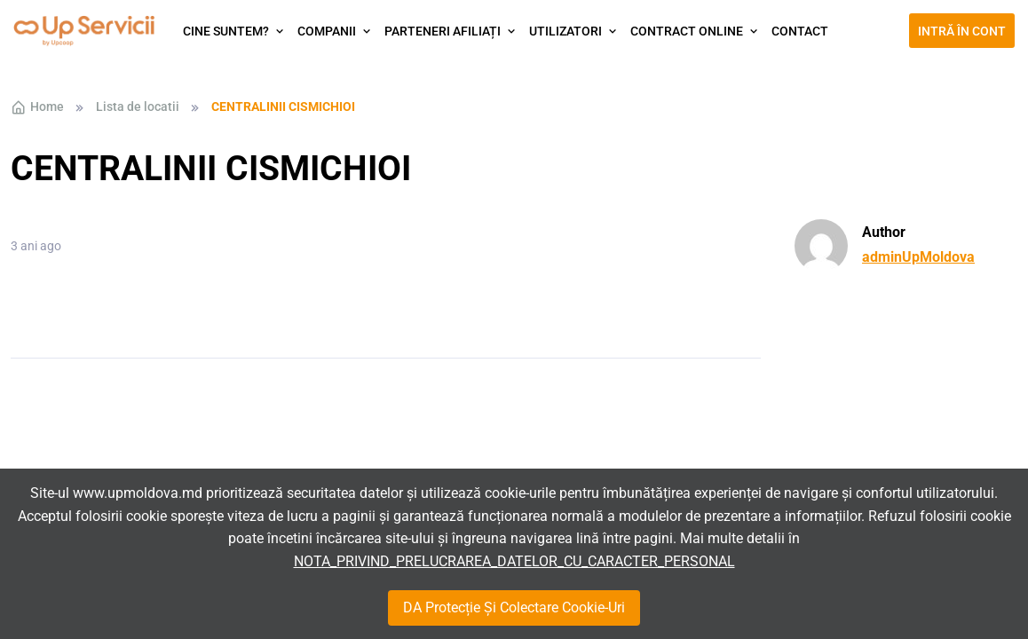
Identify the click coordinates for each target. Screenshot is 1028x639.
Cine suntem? (226, 31)
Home (37, 107)
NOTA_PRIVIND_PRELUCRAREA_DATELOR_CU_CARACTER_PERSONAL (514, 561)
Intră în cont (962, 31)
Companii (326, 31)
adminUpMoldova (918, 256)
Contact (799, 31)
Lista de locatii (137, 106)
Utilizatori (565, 31)
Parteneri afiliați (442, 31)
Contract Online (686, 31)
